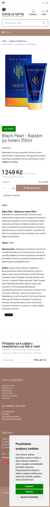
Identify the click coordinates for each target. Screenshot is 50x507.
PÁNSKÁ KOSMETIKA (17, 41)
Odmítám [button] (29, 492)
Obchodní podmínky (11, 417)
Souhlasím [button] (29, 486)
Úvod (4, 41)
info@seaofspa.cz (46, 3)
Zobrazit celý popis (9, 162)
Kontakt (5, 414)
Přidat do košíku (32, 188)
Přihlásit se (40, 360)
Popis (4, 205)
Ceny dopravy (8, 412)
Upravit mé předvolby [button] (29, 497)
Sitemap (5, 398)
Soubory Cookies (9, 396)
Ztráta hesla (7, 393)
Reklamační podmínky (11, 419)
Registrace (7, 391)
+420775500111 (43, 3)
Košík (45, 12)
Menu (8, 32)
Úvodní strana (8, 386)
